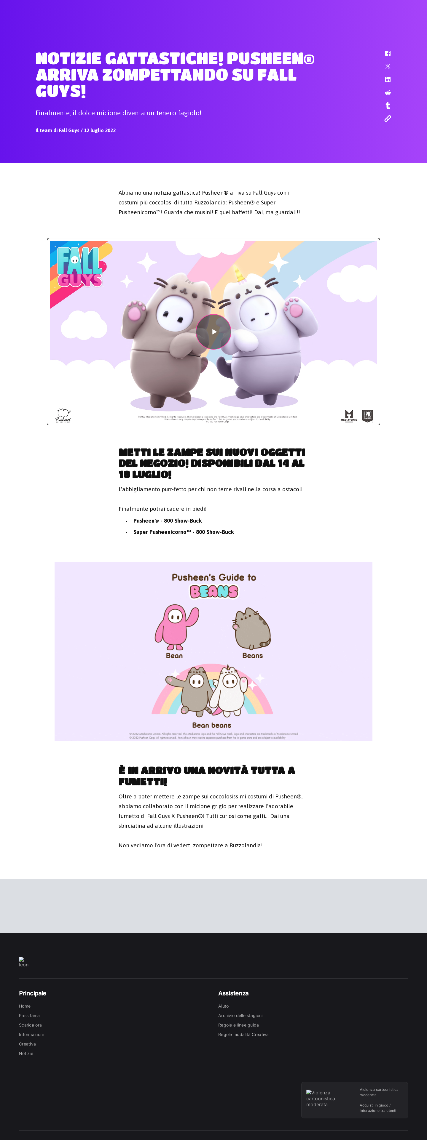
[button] (384, 56)
